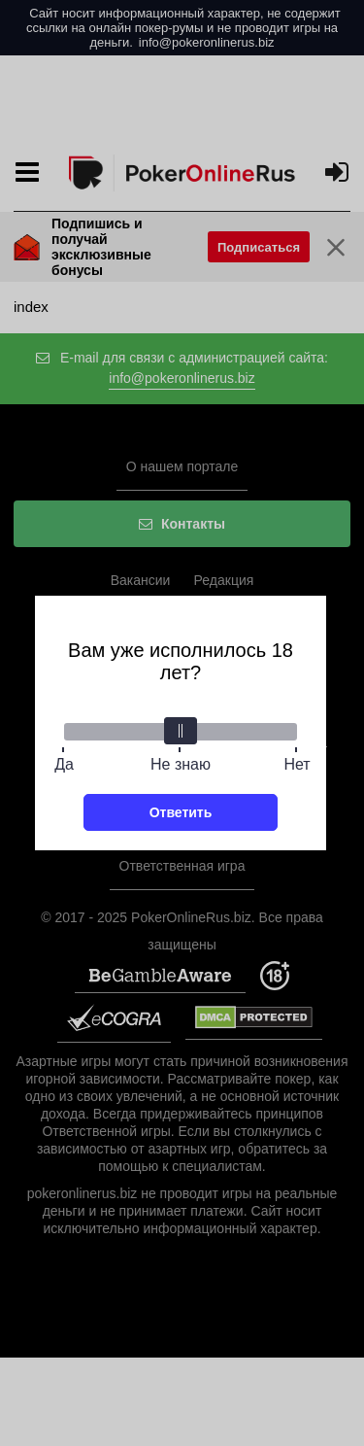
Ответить (181, 812)
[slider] (180, 730)
